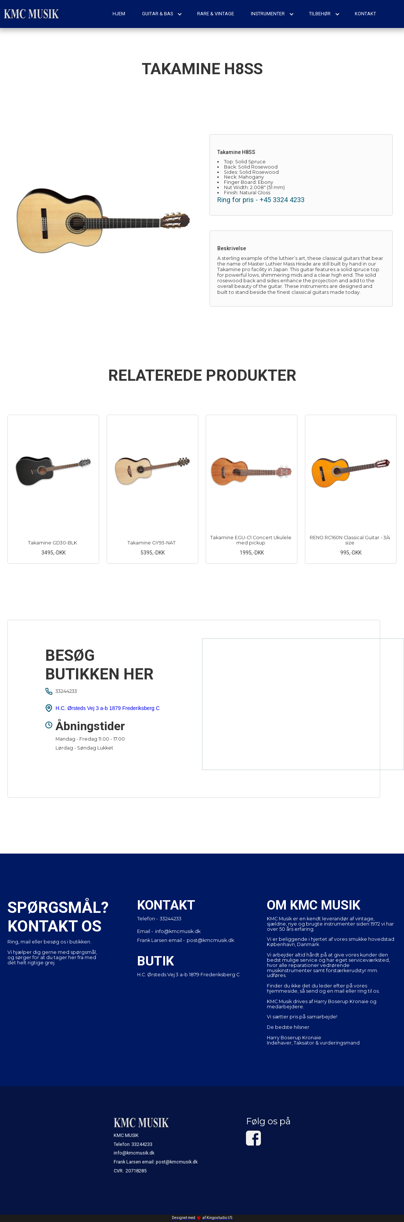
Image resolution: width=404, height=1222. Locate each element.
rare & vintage (215, 13)
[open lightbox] (103, 220)
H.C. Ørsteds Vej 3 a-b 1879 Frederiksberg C (108, 708)
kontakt (365, 13)
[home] (32, 14)
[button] (162, 13)
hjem (119, 13)
